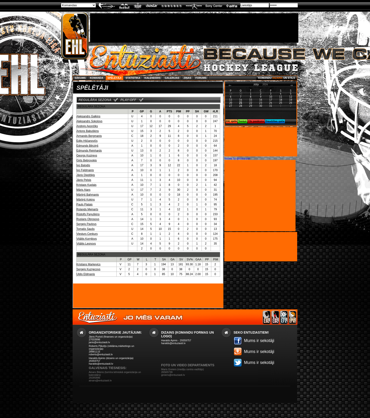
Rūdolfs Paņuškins (88, 214)
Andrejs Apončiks (87, 126)
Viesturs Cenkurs (87, 233)
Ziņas (187, 77)
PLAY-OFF (128, 100)
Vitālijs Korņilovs (87, 238)
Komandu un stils (276, 77)
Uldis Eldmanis (86, 274)
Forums (201, 77)
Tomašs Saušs (86, 229)
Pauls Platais (85, 204)
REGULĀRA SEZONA (95, 100)
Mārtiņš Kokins (86, 199)
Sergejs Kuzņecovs (89, 269)
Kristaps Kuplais (87, 185)
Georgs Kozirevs (87, 155)
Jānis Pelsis (84, 180)
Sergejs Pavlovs (87, 224)
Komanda (96, 77)
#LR (215, 111)
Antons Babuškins (88, 131)
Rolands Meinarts (87, 209)
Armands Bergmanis (89, 136)
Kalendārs (153, 77)
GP (142, 111)
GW (206, 111)
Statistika (133, 77)
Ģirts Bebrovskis (87, 160)
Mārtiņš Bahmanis (88, 194)
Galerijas (172, 77)
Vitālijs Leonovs (86, 243)
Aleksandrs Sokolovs (89, 121)
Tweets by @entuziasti (237, 158)
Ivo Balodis (83, 165)
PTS (169, 111)
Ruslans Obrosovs (88, 219)
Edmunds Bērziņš (87, 145)
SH (197, 111)
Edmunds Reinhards (89, 150)
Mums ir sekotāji (259, 340)
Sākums (80, 77)
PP (188, 111)
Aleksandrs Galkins (89, 116)
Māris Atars (84, 189)
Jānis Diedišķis (86, 175)
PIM (178, 111)
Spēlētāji (114, 77)
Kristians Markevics (89, 264)
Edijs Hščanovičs (87, 140)
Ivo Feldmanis (85, 170)
